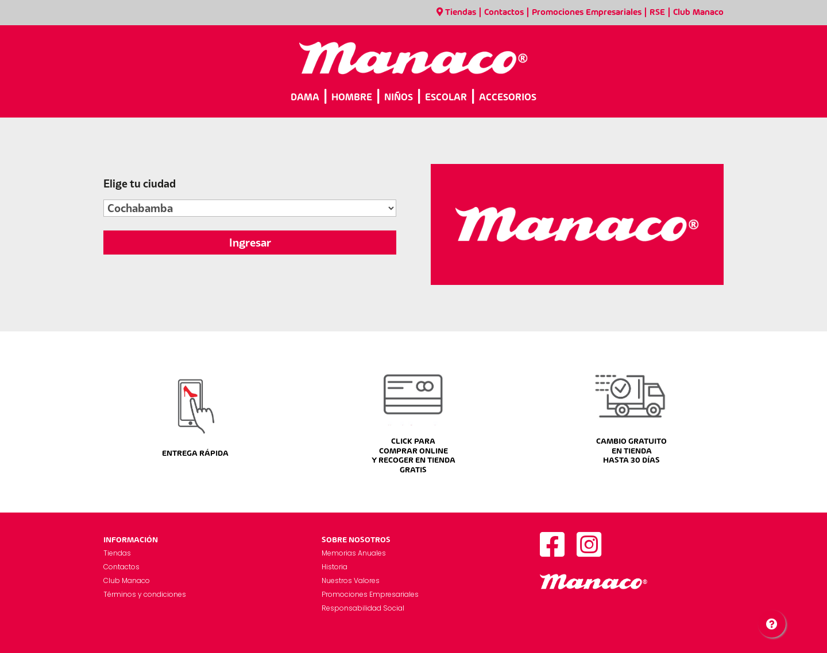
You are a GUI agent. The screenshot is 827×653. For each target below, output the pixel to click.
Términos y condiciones (144, 594)
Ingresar (250, 242)
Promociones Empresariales (586, 13)
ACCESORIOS (507, 97)
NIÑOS (398, 97)
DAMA (305, 97)
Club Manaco (698, 13)
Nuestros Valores (351, 580)
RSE (657, 13)
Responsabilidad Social (363, 608)
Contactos (504, 13)
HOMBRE (351, 97)
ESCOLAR (446, 97)
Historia (334, 567)
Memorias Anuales (354, 553)
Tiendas (456, 13)
